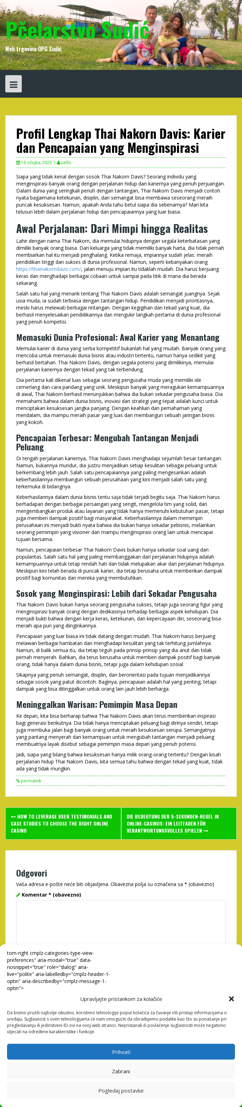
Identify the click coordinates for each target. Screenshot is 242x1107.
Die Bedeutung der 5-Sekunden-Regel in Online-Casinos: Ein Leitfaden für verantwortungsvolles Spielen (173, 823)
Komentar (51, 894)
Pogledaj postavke (121, 1090)
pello (66, 162)
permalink (30, 781)
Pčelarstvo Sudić (77, 29)
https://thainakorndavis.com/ (48, 269)
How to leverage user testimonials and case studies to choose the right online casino (61, 823)
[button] (231, 998)
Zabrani (121, 1071)
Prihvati (121, 1051)
